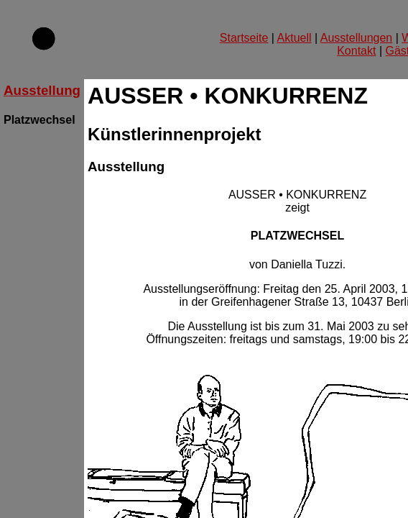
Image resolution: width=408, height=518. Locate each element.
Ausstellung (42, 90)
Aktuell (294, 38)
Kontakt (356, 51)
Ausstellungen (356, 38)
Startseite (244, 38)
